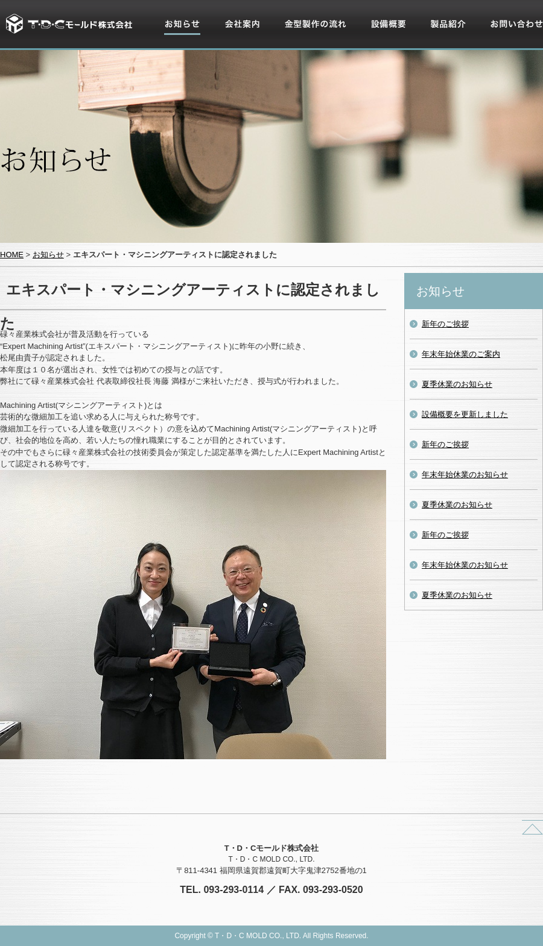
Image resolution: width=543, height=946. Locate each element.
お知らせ (179, 38)
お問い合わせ (513, 38)
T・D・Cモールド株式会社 (69, 24)
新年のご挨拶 (445, 323)
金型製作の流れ (311, 38)
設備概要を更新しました (465, 414)
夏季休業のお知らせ (457, 384)
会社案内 (240, 38)
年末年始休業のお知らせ (465, 474)
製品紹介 (446, 38)
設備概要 (386, 38)
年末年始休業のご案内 (461, 354)
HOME (12, 254)
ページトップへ (532, 827)
